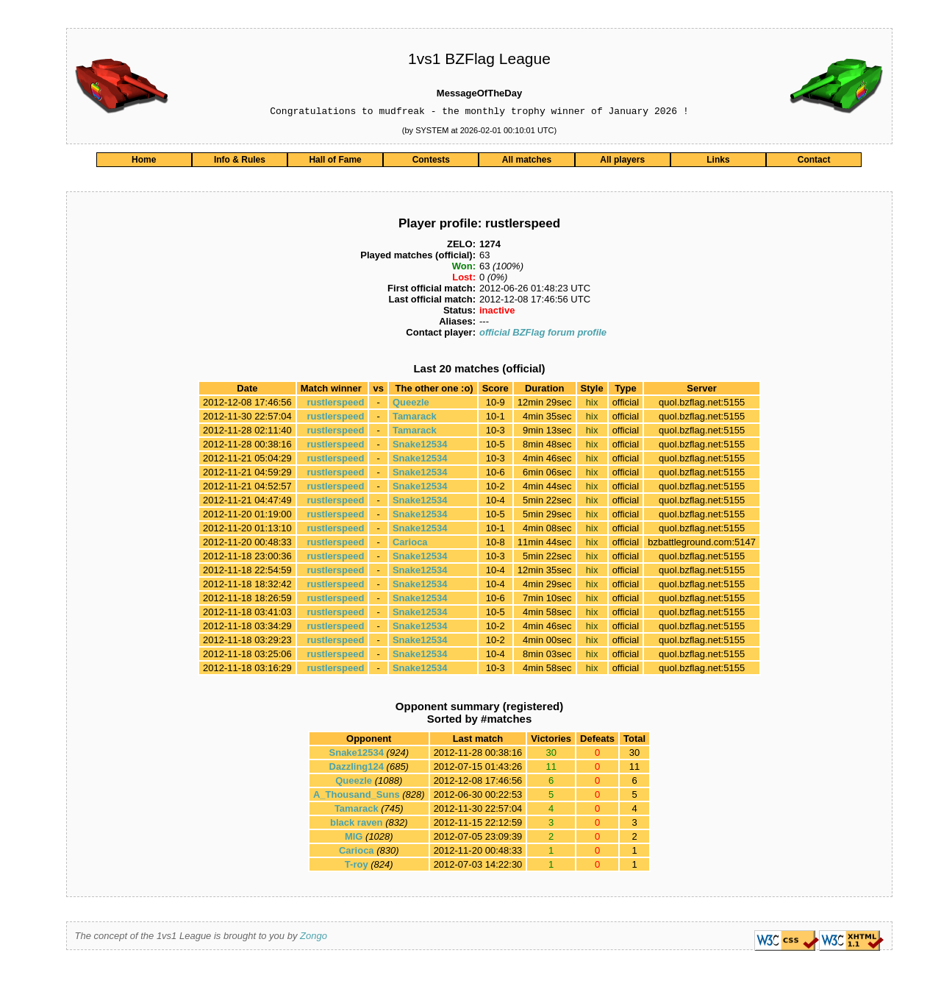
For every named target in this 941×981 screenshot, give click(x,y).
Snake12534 (420, 446)
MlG (354, 838)
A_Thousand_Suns (356, 796)
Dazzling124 (356, 768)
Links (717, 162)
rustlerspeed (335, 404)
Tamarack (415, 418)
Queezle (411, 404)
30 (634, 754)
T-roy (356, 866)
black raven (356, 824)
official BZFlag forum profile (543, 334)
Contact (814, 162)
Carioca (410, 544)
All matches (526, 162)
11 (634, 768)
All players (622, 162)
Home (144, 162)
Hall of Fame (335, 162)
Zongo (313, 937)
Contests (431, 162)
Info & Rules (239, 162)
